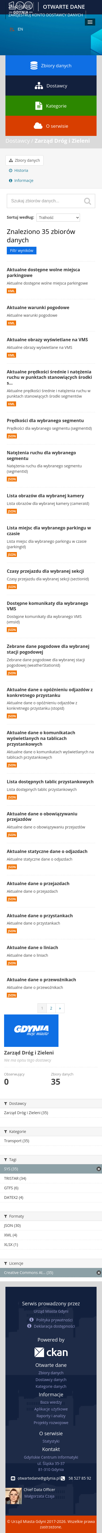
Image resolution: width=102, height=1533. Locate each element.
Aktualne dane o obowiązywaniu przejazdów (42, 816)
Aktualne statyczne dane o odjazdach (47, 851)
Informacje (21, 180)
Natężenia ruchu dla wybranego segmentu (41, 455)
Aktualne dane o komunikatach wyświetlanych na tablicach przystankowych (41, 738)
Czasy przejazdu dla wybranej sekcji (45, 571)
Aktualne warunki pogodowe (38, 307)
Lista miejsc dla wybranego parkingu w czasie (49, 531)
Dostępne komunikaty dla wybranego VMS (47, 606)
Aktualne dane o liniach (32, 947)
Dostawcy (51, 85)
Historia (18, 170)
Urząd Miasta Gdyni (51, 1311)
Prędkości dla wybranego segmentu (45, 420)
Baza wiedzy (51, 1402)
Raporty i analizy (51, 1415)
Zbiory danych (51, 65)
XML (11, 291)
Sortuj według (20, 217)
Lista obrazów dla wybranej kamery (45, 496)
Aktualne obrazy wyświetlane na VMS (47, 340)
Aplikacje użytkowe (51, 1409)
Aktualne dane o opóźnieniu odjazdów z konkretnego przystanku (50, 692)
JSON (12, 436)
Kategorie (51, 106)
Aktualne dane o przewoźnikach (41, 980)
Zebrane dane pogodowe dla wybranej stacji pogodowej (48, 649)
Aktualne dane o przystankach (40, 916)
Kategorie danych (51, 1386)
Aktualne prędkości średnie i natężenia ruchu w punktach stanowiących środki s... (49, 377)
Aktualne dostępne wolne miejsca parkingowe (43, 272)
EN (20, 29)
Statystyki (50, 1441)
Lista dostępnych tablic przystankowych (50, 782)
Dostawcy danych (51, 1379)
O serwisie (51, 126)
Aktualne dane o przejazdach (38, 883)
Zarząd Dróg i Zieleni (62, 140)
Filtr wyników (21, 250)
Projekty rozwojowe (51, 1422)
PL (12, 29)
